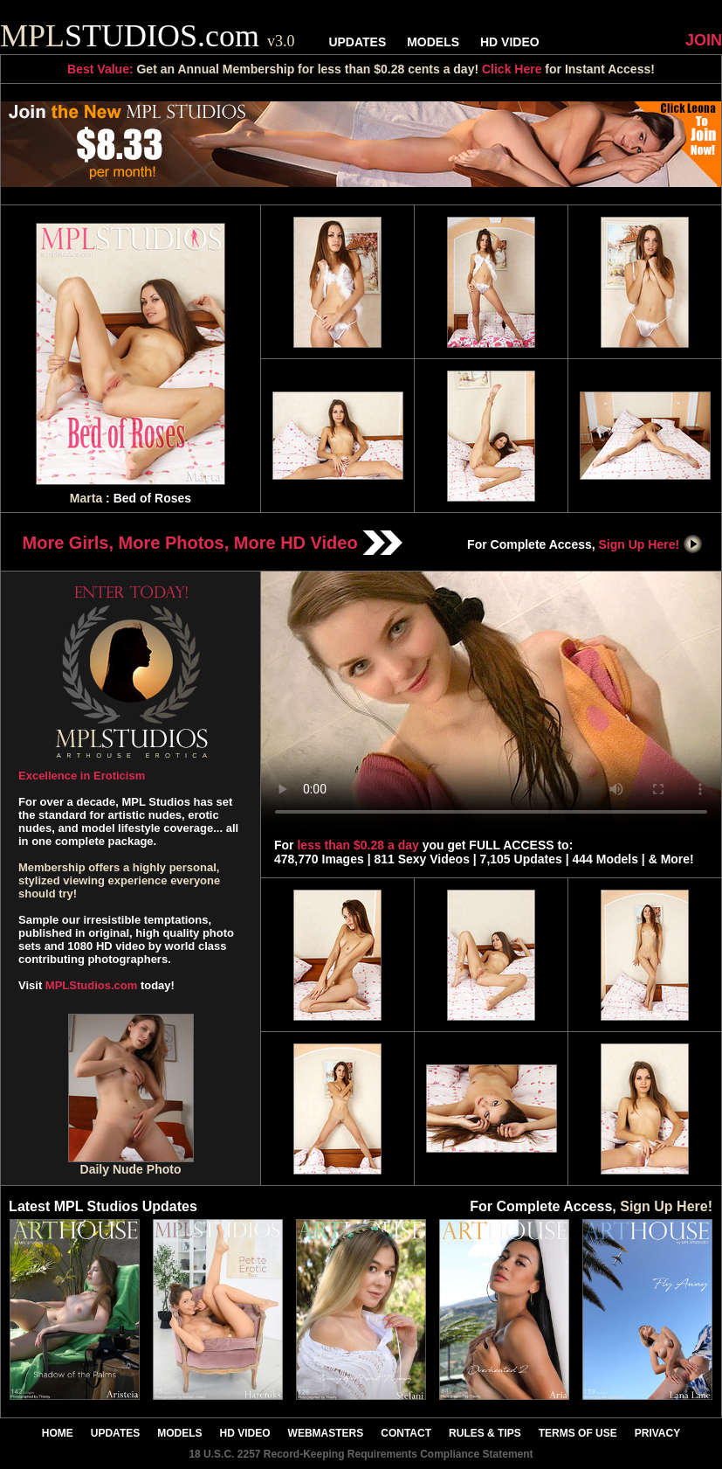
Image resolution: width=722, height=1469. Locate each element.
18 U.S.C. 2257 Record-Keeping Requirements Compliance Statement (361, 1454)
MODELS (433, 42)
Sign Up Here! (651, 544)
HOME (57, 1433)
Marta (86, 498)
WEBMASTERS (326, 1433)
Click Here (511, 69)
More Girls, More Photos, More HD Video (213, 542)
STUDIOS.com (147, 35)
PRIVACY (657, 1433)
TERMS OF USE (578, 1433)
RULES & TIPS (485, 1433)
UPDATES (357, 42)
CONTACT (406, 1433)
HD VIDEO (510, 42)
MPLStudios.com (91, 985)
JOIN (703, 40)
